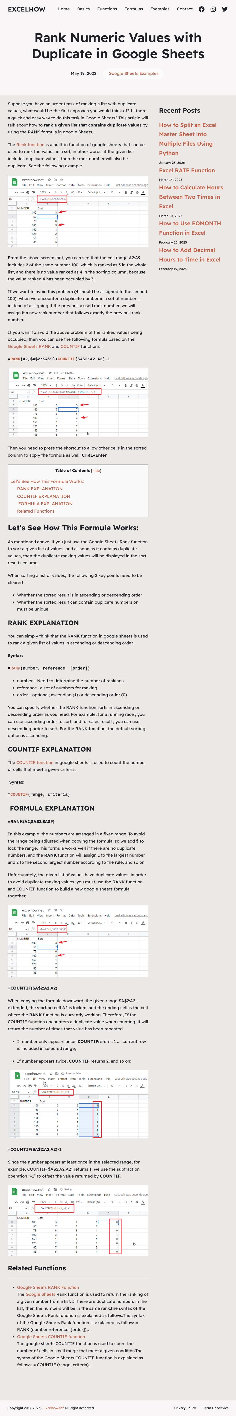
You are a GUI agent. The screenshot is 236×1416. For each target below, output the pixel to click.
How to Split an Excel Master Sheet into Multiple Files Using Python (188, 138)
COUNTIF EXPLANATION (43, 496)
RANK (15, 359)
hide (96, 470)
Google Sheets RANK (29, 346)
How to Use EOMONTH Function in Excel (190, 228)
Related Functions (35, 511)
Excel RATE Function (187, 170)
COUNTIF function (34, 762)
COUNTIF (70, 346)
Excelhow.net (54, 1408)
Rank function (29, 144)
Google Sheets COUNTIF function (51, 1336)
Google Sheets (40, 1294)
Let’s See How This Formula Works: (47, 481)
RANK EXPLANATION (40, 488)
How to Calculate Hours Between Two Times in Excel (191, 197)
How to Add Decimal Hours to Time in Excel (190, 255)
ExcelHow (26, 9)
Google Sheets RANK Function (48, 1287)
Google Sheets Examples (134, 73)
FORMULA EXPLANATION (45, 503)
